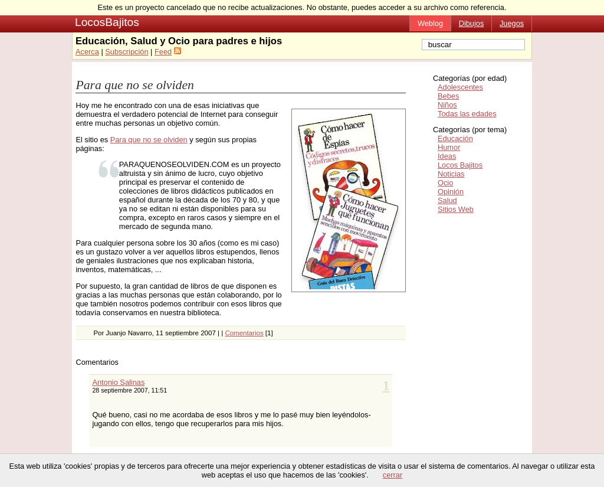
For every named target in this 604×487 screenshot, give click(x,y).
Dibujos (471, 23)
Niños (447, 104)
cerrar (392, 474)
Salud (447, 200)
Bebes (448, 95)
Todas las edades (467, 113)
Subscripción (126, 51)
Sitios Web (456, 209)
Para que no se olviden (135, 85)
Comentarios (244, 332)
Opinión (451, 191)
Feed (163, 51)
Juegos (512, 23)
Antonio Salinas (118, 382)
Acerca (87, 51)
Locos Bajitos (460, 165)
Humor (449, 147)
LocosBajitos (107, 22)
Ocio (445, 182)
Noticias (451, 173)
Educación (455, 138)
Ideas (447, 156)
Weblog (430, 23)
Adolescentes (460, 87)
